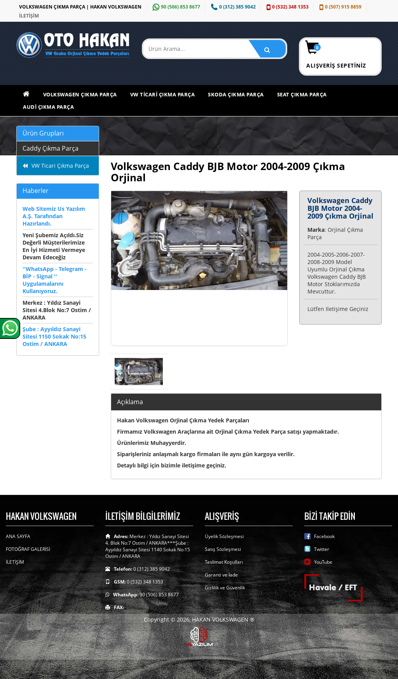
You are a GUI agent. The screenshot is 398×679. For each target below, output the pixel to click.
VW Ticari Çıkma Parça (162, 94)
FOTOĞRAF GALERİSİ (28, 549)
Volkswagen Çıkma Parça (80, 94)
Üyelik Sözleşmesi (224, 536)
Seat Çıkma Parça (302, 94)
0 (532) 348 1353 (287, 6)
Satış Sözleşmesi (223, 549)
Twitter (321, 549)
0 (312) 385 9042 (232, 6)
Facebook (324, 536)
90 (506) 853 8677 (175, 6)
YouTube (323, 562)
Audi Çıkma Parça (48, 106)
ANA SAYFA (18, 536)
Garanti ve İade (221, 574)
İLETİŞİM (29, 15)
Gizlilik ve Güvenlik (225, 587)
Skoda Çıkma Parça (236, 94)
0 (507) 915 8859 (339, 6)
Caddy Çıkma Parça (51, 148)
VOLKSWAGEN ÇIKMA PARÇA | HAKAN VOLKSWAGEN (80, 6)
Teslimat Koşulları (224, 562)
